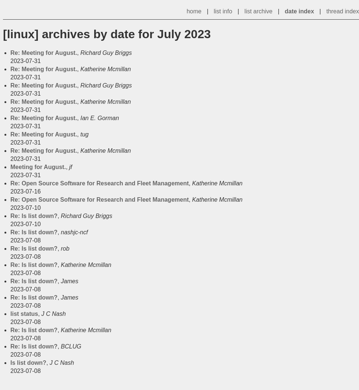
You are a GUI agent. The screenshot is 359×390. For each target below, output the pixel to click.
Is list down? (28, 363)
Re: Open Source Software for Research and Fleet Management (99, 183)
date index (299, 11)
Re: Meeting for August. (43, 53)
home (194, 11)
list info (223, 11)
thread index (342, 11)
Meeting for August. (38, 167)
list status (24, 314)
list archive (258, 11)
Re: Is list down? (33, 216)
